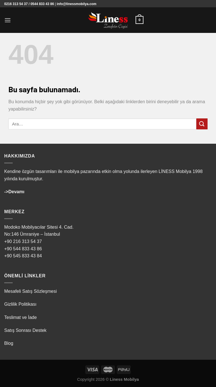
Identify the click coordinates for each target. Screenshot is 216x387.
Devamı (16, 191)
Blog (8, 343)
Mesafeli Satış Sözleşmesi (30, 291)
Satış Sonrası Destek (25, 330)
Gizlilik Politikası (20, 304)
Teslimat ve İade (20, 317)
